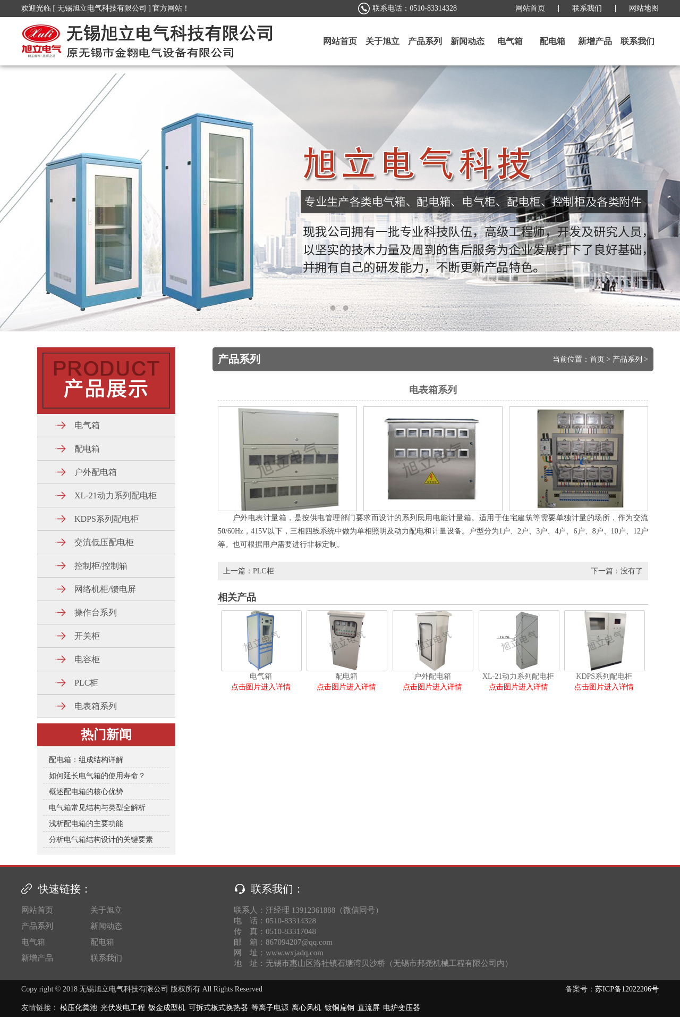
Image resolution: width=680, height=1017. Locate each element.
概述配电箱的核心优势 (86, 792)
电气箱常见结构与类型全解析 (97, 808)
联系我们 (587, 8)
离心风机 (306, 1008)
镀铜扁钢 (339, 1008)
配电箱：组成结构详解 (86, 760)
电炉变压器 (401, 1008)
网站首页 (530, 8)
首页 (597, 359)
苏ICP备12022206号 (627, 989)
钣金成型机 (166, 1008)
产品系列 (627, 359)
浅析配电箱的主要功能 (86, 824)
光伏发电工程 (122, 1008)
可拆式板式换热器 (218, 1008)
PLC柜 (263, 571)
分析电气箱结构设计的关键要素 (101, 840)
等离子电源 (269, 1008)
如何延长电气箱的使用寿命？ (97, 776)
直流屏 (369, 1008)
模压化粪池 (78, 1008)
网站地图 (644, 8)
